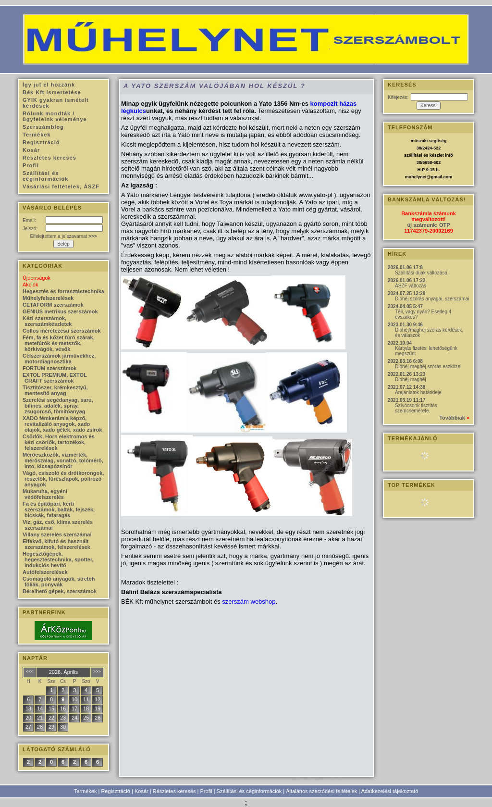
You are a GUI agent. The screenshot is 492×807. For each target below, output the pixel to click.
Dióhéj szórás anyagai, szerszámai (432, 298)
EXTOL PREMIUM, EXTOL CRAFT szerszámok (55, 378)
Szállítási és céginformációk (249, 791)
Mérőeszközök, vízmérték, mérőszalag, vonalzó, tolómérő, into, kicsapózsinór (63, 460)
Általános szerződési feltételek (321, 791)
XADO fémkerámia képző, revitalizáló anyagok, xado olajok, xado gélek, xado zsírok (62, 424)
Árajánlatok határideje (418, 392)
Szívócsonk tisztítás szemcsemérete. (416, 408)
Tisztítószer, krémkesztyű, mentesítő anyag (55, 390)
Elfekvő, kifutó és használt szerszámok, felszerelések (56, 544)
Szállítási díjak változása (421, 272)
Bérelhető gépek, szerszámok (60, 591)
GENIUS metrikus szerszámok (60, 311)
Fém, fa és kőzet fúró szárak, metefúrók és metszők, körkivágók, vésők (59, 343)
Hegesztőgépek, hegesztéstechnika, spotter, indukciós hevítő (58, 559)
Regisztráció (115, 791)
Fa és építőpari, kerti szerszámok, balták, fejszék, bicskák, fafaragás (59, 509)
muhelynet (416, 176)
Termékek (85, 791)
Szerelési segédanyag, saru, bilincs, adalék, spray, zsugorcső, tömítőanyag (58, 405)
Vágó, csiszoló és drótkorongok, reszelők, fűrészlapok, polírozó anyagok (63, 478)
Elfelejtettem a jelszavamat (63, 236)
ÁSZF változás (410, 285)
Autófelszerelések (45, 572)
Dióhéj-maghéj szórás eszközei (428, 366)
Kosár (141, 791)
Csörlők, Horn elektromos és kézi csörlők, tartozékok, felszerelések (59, 442)
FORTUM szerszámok (49, 368)
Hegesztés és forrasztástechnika (63, 291)
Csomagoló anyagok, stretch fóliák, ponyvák (59, 581)
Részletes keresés (174, 791)
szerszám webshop (248, 601)
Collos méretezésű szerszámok (62, 331)
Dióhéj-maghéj (410, 379)
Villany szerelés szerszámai (57, 534)
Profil (206, 791)
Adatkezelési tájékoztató (389, 791)
